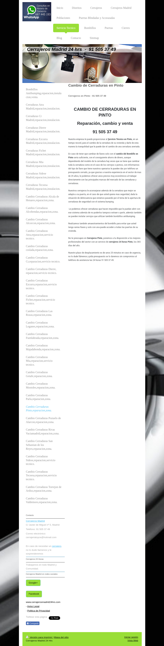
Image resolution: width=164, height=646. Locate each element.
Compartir (33, 623)
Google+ (33, 582)
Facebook (34, 593)
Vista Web (132, 640)
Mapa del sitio (61, 637)
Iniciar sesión (131, 637)
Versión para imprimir (39, 637)
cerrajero (56, 546)
